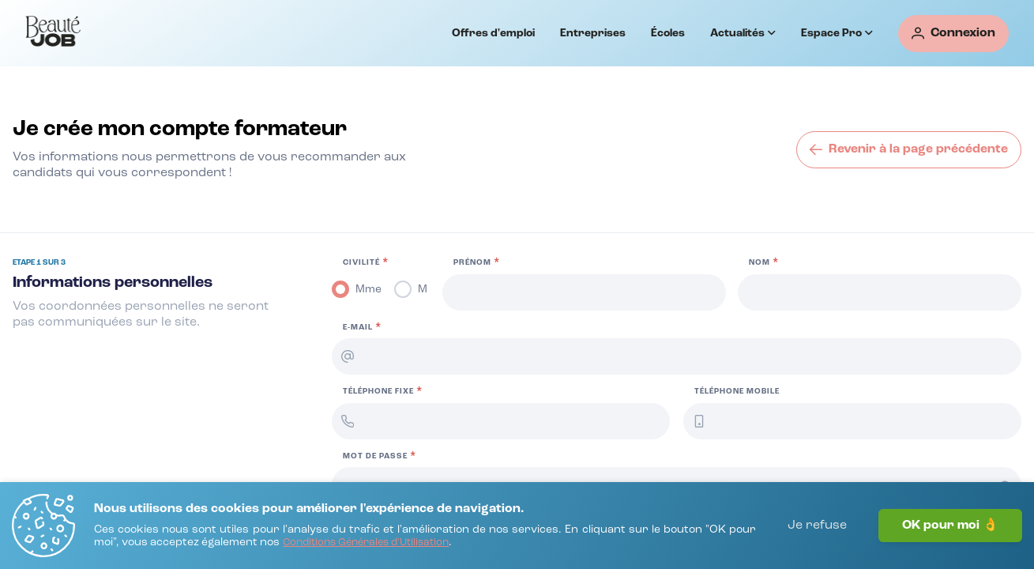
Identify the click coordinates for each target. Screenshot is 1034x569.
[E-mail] (676, 356)
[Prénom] (584, 292)
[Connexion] (953, 33)
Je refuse (817, 525)
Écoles (668, 33)
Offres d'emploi (493, 33)
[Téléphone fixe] (501, 421)
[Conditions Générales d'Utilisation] (366, 543)
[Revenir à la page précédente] (908, 149)
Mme (368, 289)
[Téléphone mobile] (852, 421)
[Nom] (879, 292)
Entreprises (593, 33)
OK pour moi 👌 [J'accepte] (950, 525)
